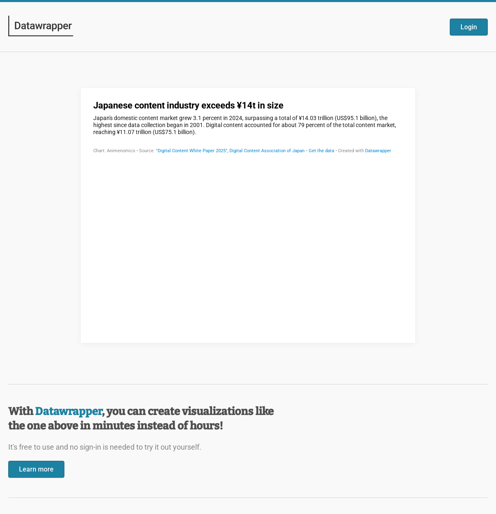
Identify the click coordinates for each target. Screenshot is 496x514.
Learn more (36, 469)
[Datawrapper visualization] (248, 214)
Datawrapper (68, 411)
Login (469, 27)
